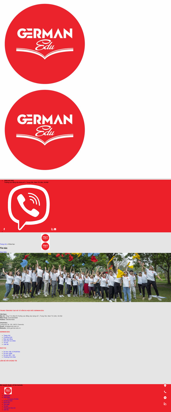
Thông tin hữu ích (9, 408)
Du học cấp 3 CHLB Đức (12, 352)
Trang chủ (3, 244)
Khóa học (7, 402)
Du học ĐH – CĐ (9, 355)
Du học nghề (8, 353)
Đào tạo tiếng (8, 339)
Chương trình (8, 337)
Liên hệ (6, 344)
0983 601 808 (9, 180)
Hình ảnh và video (10, 341)
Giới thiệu (7, 397)
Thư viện (6, 404)
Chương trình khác (10, 357)
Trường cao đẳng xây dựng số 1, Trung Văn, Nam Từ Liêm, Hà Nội (26, 182)
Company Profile (12, 399)
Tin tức (6, 342)
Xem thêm (3, 252)
